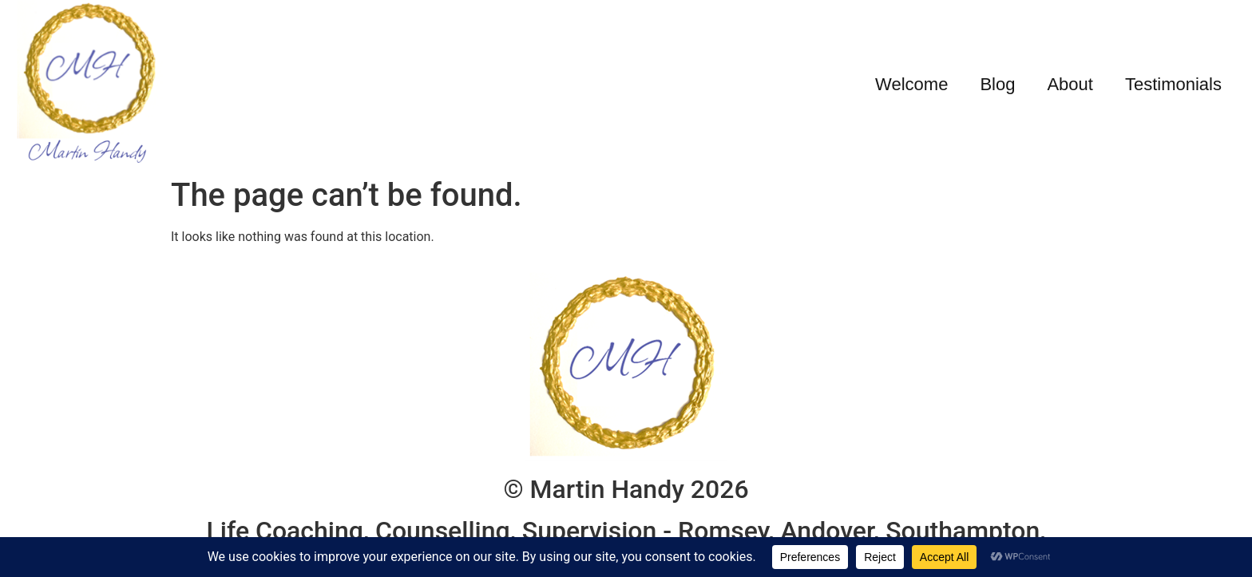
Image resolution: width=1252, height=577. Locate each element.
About (1070, 84)
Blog (997, 84)
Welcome (911, 84)
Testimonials (1173, 84)
